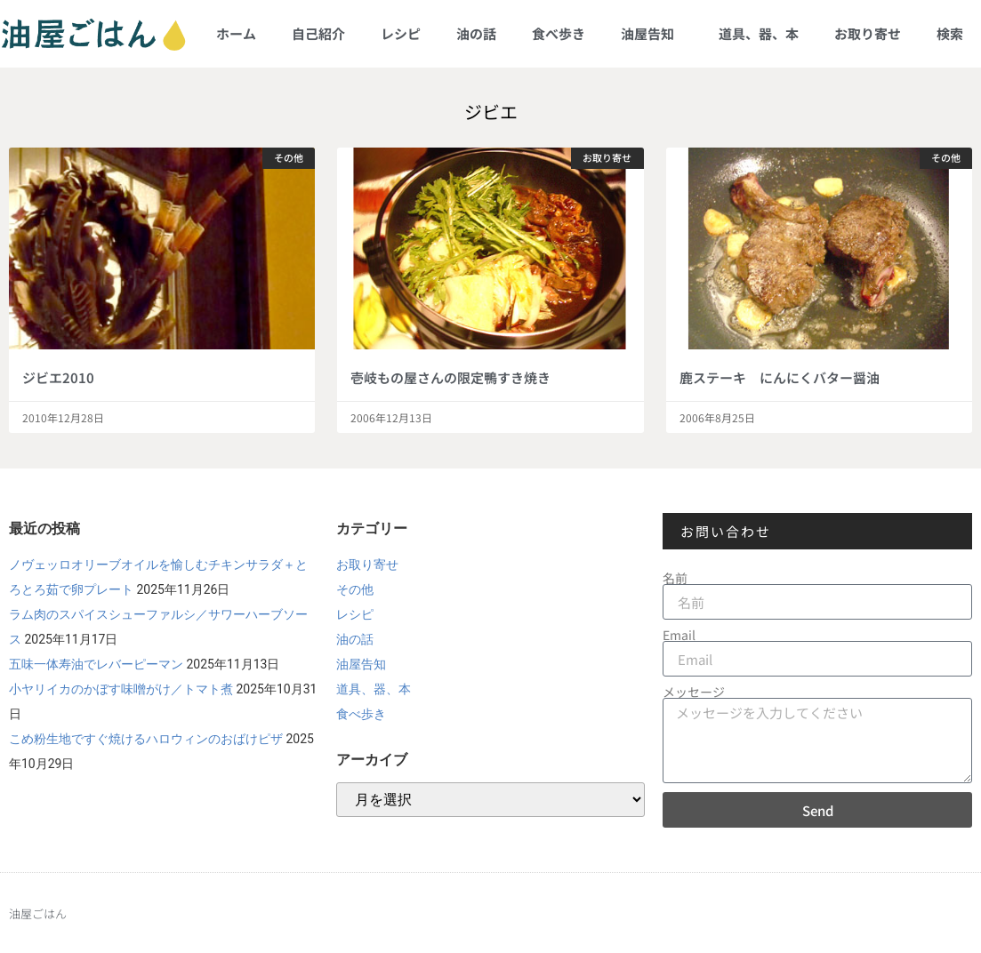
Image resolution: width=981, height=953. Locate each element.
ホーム (236, 33)
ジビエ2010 (58, 377)
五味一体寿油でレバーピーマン (96, 664)
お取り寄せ (867, 33)
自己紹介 (318, 33)
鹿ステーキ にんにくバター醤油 (779, 377)
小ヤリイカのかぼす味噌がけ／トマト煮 (121, 689)
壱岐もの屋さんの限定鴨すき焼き (450, 377)
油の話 (476, 33)
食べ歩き (558, 33)
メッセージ (694, 691)
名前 (675, 578)
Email (679, 635)
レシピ (401, 33)
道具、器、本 (759, 33)
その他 (355, 589)
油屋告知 (652, 33)
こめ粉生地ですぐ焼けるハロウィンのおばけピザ (146, 739)
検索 (950, 33)
